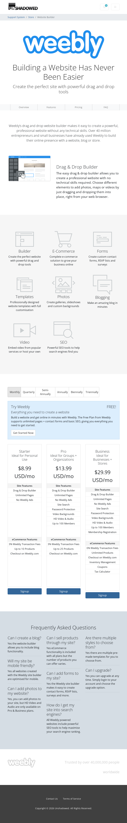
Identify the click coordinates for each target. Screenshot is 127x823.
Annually (62, 392)
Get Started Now (23, 433)
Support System (16, 17)
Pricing (78, 107)
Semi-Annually (45, 392)
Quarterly (29, 392)
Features (51, 107)
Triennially (92, 392)
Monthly (15, 392)
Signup (24, 591)
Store (31, 17)
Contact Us (52, 798)
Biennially (77, 392)
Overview (24, 107)
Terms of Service (72, 798)
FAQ (106, 107)
